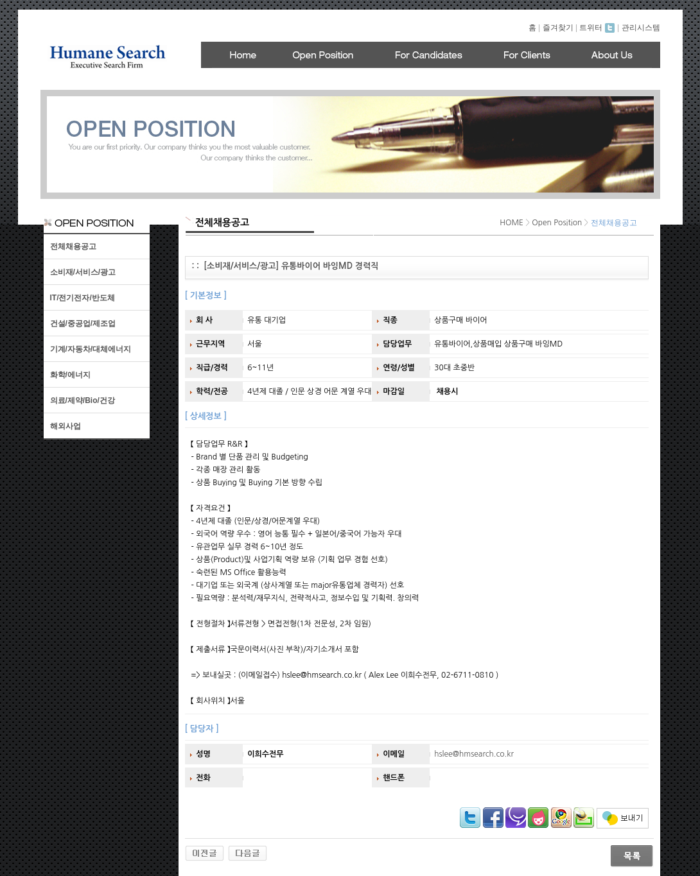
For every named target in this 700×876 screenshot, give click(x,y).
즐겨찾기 (558, 27)
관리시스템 (641, 27)
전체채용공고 (73, 246)
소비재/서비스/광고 (83, 272)
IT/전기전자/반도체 (82, 297)
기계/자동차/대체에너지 (91, 349)
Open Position (557, 223)
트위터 (597, 27)
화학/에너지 (70, 374)
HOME (511, 223)
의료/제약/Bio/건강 (82, 400)
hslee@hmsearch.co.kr (474, 754)
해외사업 (65, 426)
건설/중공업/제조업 (83, 323)
